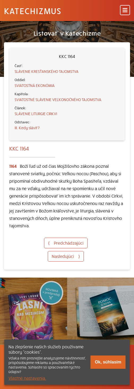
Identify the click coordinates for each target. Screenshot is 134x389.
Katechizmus (32, 10)
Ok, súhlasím (108, 362)
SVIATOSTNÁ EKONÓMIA (35, 85)
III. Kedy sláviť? (27, 127)
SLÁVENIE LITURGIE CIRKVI (36, 113)
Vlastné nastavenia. (27, 377)
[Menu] (125, 10)
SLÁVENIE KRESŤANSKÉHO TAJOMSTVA (47, 71)
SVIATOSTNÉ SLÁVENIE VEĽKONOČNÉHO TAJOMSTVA (58, 99)
